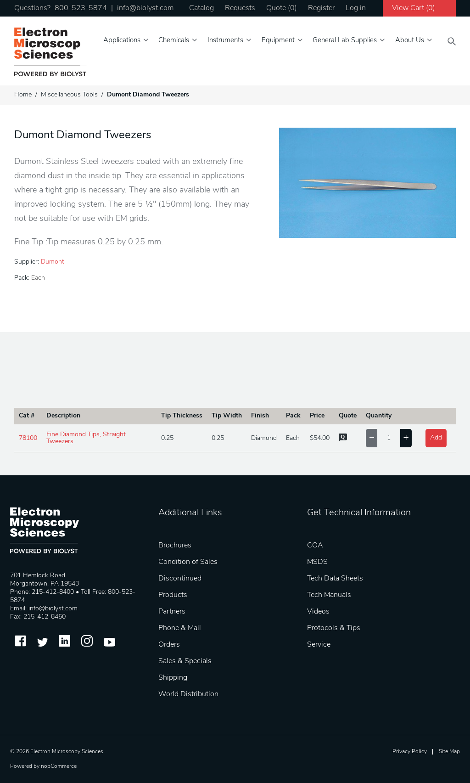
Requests (240, 8)
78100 (28, 438)
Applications (121, 40)
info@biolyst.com (145, 8)
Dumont (52, 262)
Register (321, 8)
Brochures (174, 545)
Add (436, 437)
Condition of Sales (188, 562)
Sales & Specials (185, 661)
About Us (409, 40)
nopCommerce (59, 766)
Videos (318, 611)
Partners (171, 611)
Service (318, 644)
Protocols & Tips (333, 628)
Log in (356, 8)
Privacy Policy (409, 752)
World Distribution (188, 694)
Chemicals (173, 40)
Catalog (201, 8)
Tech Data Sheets (335, 578)
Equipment (278, 40)
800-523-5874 (81, 8)
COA (315, 545)
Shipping (172, 678)
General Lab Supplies (345, 40)
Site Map (449, 752)
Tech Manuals (329, 595)
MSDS (317, 562)
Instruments (225, 40)
